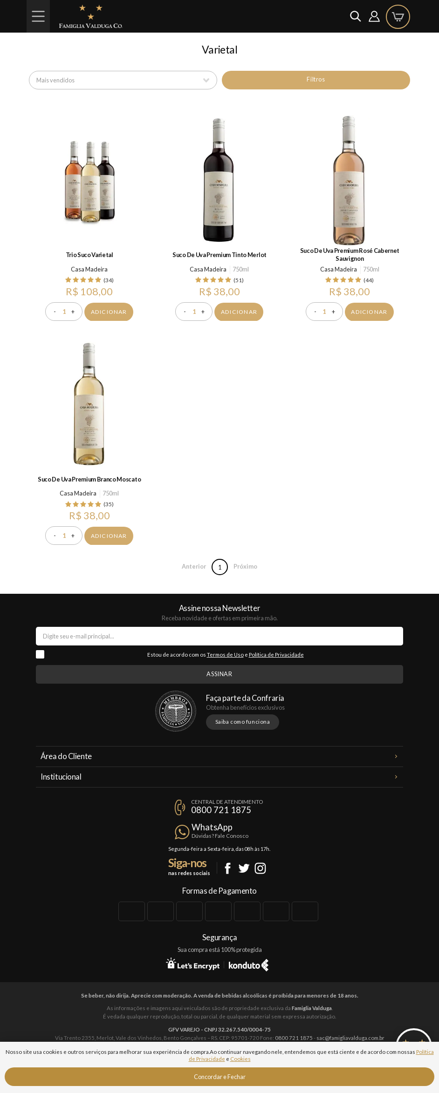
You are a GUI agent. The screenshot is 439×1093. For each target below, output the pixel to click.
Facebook (227, 868)
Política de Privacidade (276, 655)
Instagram (260, 868)
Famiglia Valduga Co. (91, 16)
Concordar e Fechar (220, 1076)
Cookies (240, 1059)
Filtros (316, 79)
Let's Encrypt (193, 963)
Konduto (248, 963)
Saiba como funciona (242, 722)
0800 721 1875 (221, 810)
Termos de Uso (225, 655)
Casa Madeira (89, 269)
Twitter (244, 868)
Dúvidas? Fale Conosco (220, 836)
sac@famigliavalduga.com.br (350, 1038)
